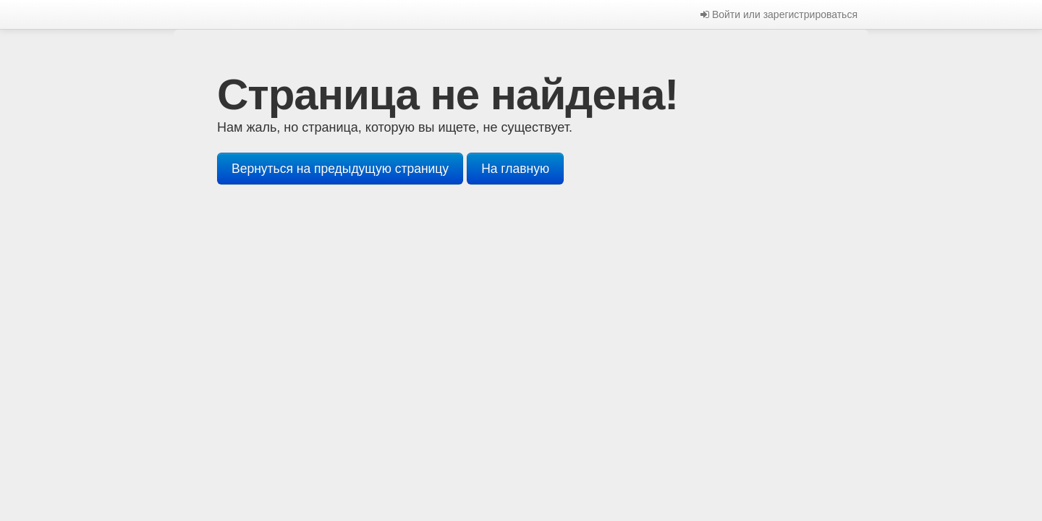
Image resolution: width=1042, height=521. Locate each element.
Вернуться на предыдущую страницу (340, 168)
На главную (515, 168)
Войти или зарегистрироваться (778, 14)
